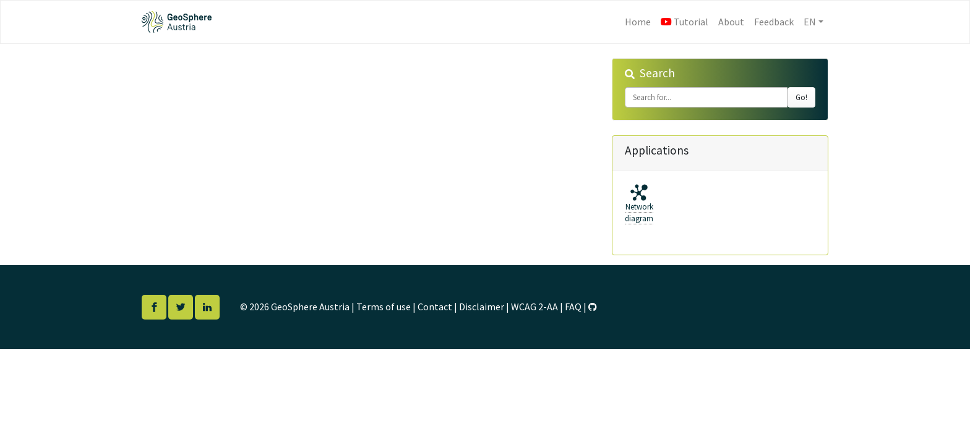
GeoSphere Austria (310, 306)
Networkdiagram (639, 212)
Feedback (774, 21)
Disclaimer (481, 306)
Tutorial (684, 21)
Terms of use (383, 306)
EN (810, 21)
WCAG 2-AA (534, 306)
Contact (435, 306)
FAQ (573, 306)
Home (640, 21)
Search (657, 73)
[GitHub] (592, 306)
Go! (801, 97)
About (731, 21)
